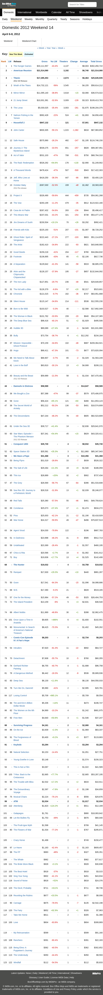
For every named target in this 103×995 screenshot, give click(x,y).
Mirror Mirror (19, 93)
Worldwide (41, 12)
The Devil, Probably (22, 888)
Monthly (40, 19)
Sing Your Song (21, 876)
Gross (44, 61)
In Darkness (19, 538)
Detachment (19, 658)
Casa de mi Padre (22, 210)
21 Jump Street (20, 100)
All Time (70, 12)
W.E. (16, 590)
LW (9, 61)
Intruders (18, 648)
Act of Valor (19, 155)
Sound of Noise (21, 880)
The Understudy (21, 955)
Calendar (57, 12)
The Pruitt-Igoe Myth (23, 825)
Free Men (18, 718)
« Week (40, 48)
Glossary (33, 977)
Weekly (29, 19)
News (28, 973)
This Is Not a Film (21, 767)
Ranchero (18, 940)
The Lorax (18, 108)
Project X (18, 195)
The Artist (18, 244)
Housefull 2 (19, 122)
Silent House (19, 301)
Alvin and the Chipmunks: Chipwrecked (19, 274)
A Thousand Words (22, 170)
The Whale (18, 859)
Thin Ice (17, 475)
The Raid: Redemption (24, 163)
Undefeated (19, 545)
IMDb (63, 982)
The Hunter (19, 565)
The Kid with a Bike (22, 289)
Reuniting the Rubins (23, 895)
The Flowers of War (22, 830)
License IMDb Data (59, 977)
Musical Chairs (20, 797)
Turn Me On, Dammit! (23, 688)
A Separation (19, 264)
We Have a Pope (21, 456)
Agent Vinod (19, 530)
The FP (17, 852)
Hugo (16, 350)
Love (16, 922)
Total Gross (96, 61)
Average (84, 61)
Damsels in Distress (23, 386)
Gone (16, 401)
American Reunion (23, 70)
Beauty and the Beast (23, 376)
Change (74, 61)
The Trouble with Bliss (24, 782)
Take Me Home (20, 915)
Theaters (63, 61)
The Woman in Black (23, 316)
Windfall (17, 962)
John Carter (19, 130)
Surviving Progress (23, 725)
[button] (99, 4)
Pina (16, 515)
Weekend (43, 973)
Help (72, 977)
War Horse (18, 520)
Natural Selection (21, 752)
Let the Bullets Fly (22, 818)
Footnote (18, 256)
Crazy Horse (19, 840)
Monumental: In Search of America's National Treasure (24, 630)
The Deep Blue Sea (22, 321)
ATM (16, 801)
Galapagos (18, 813)
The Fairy (18, 910)
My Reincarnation (21, 933)
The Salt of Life (20, 468)
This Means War (21, 215)
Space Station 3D (21, 451)
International (24, 12)
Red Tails (18, 500)
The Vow (17, 203)
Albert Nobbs (19, 612)
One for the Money (22, 597)
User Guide (44, 977)
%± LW (54, 61)
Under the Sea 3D (22, 426)
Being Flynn (19, 460)
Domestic (9, 12)
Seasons (75, 19)
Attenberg (18, 806)
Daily (5, 19)
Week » (61, 48)
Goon (16, 582)
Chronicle (18, 294)
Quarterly (52, 19)
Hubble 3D (18, 328)
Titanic (17, 78)
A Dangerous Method (23, 673)
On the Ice (18, 730)
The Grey (18, 483)
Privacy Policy (70, 989)
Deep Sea (18, 680)
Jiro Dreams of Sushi (23, 222)
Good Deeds (19, 252)
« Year (48, 48)
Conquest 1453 (21, 444)
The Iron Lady (20, 282)
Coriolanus (18, 508)
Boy (15, 557)
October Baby (20, 185)
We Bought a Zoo (21, 393)
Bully (16, 335)
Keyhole (17, 745)
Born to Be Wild (21, 309)
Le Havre (18, 847)
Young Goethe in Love (24, 759)
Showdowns (86, 12)
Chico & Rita (19, 553)
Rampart (17, 572)
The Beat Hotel (20, 871)
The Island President (23, 602)
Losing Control (20, 695)
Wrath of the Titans (22, 85)
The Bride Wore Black (23, 864)
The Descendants (22, 416)
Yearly (63, 19)
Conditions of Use (51, 989)
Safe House (19, 140)
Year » (54, 48)
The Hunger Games (22, 66)
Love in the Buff (21, 365)
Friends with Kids (21, 230)
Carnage (17, 903)
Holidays (87, 19)
